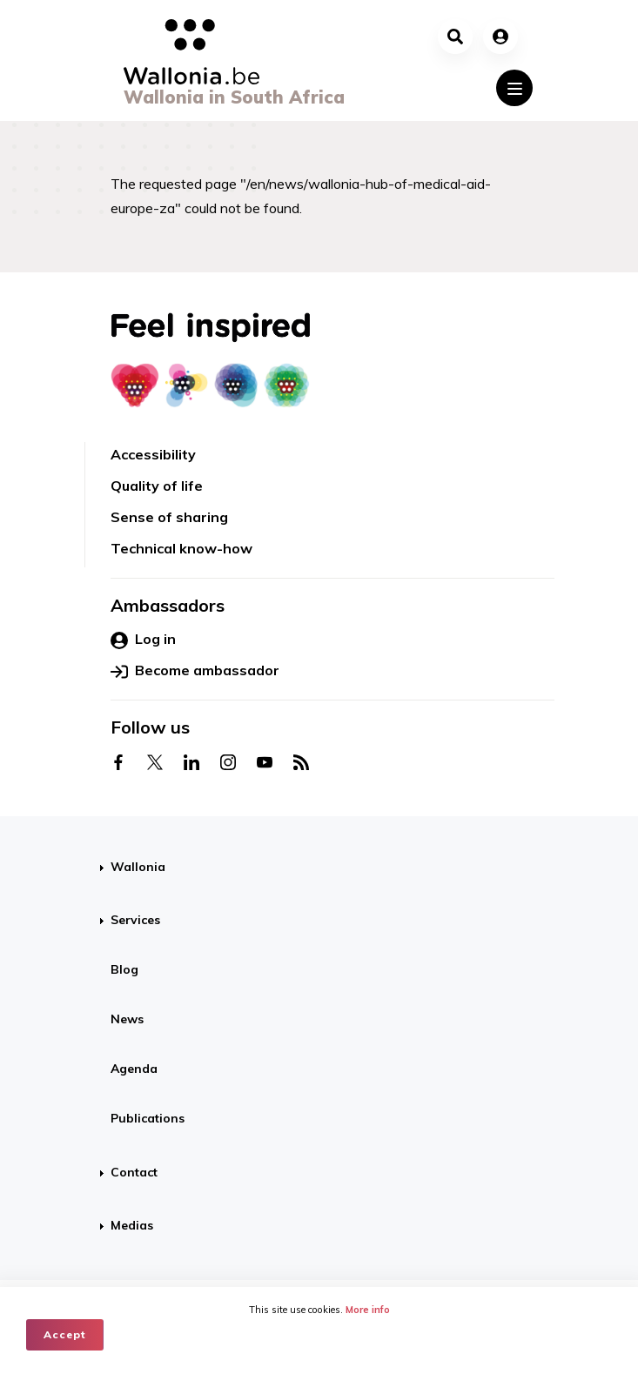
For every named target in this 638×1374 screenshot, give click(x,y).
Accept (65, 1334)
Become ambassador (195, 670)
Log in (143, 639)
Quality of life (157, 485)
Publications (148, 1118)
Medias (132, 1225)
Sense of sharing (169, 517)
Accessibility (153, 454)
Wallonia (138, 867)
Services (135, 920)
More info (368, 1310)
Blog (124, 969)
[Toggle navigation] (514, 88)
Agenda (134, 1068)
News (127, 1019)
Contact (134, 1172)
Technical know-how (181, 548)
